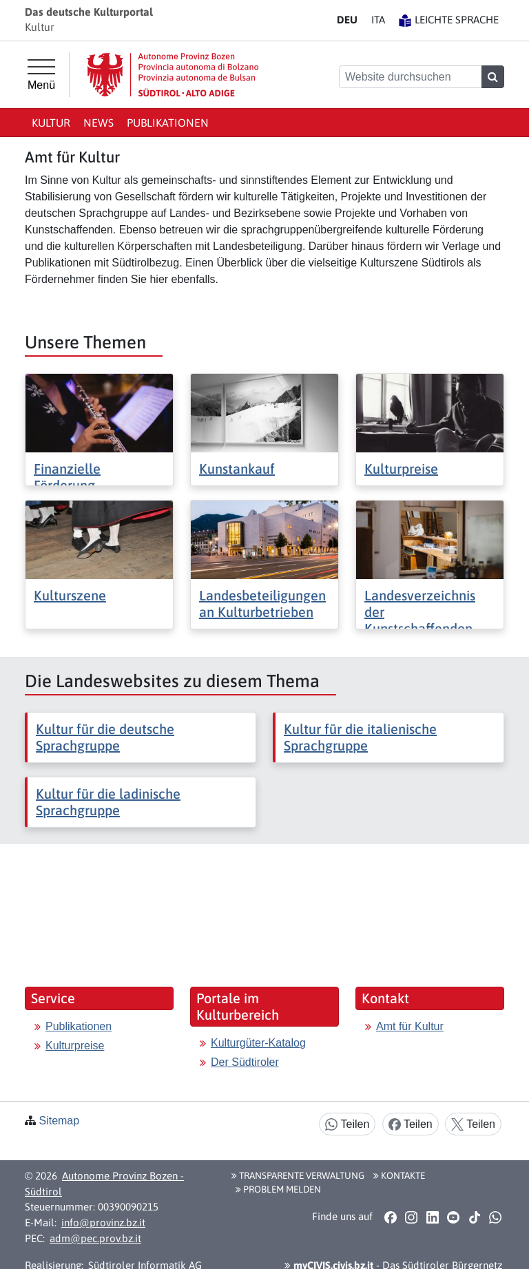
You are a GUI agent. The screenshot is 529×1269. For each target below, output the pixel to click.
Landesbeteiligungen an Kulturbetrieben (262, 603)
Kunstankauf (237, 468)
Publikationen (168, 122)
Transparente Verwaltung (297, 1175)
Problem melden (278, 1189)
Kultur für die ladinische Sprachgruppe (108, 802)
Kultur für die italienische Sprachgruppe (360, 737)
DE (347, 19)
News (98, 122)
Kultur (51, 122)
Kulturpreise (401, 468)
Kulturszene (70, 595)
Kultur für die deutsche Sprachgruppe (105, 737)
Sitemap (59, 1120)
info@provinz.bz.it (103, 1222)
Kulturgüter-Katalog (258, 1043)
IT (378, 19)
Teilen (347, 1124)
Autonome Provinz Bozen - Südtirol (104, 1183)
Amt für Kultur (410, 1026)
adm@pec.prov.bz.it (95, 1238)
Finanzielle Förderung (67, 477)
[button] (390, 1217)
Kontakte (399, 1175)
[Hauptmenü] (41, 75)
